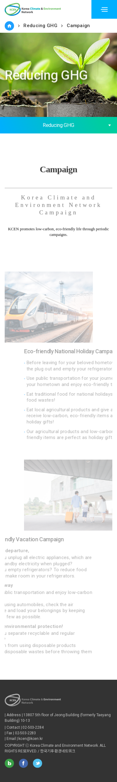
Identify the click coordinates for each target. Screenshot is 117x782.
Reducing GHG (40, 25)
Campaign (78, 25)
